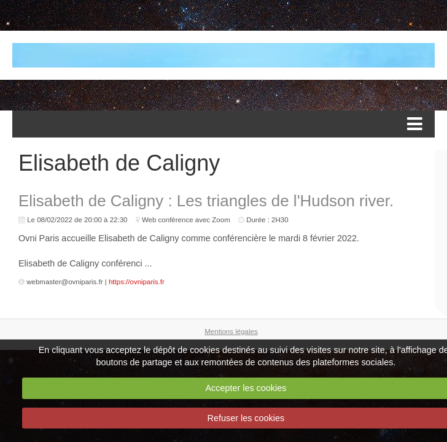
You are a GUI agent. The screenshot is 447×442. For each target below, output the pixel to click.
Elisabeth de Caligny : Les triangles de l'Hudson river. (206, 200)
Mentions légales (230, 331)
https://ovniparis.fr (137, 281)
